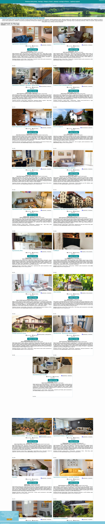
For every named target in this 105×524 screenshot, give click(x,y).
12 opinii (77, 138)
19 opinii (83, 488)
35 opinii (44, 447)
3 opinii (81, 447)
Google (3, 512)
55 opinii (81, 179)
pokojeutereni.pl (102, 0)
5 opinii (80, 97)
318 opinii (77, 303)
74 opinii (38, 55)
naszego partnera (30, 63)
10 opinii (39, 221)
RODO (12, 517)
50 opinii (82, 221)
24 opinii (58, 386)
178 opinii (76, 262)
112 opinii (38, 345)
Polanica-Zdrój (48, 27)
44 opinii (35, 488)
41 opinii (42, 303)
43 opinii (78, 55)
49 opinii (36, 262)
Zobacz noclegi (32, 53)
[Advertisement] (52, 408)
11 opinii (42, 97)
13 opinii (43, 138)
